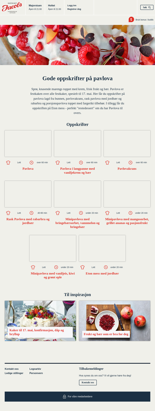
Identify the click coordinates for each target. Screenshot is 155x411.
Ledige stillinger (14, 373)
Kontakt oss (12, 369)
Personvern (36, 373)
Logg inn (71, 5)
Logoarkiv (35, 369)
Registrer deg (74, 9)
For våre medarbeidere (77, 396)
